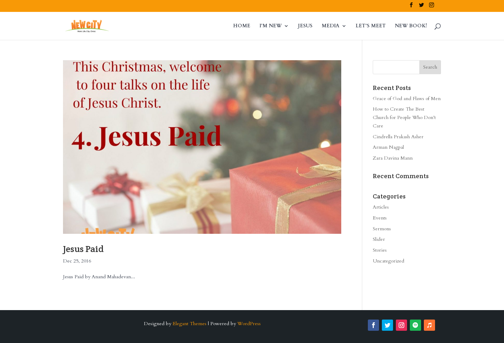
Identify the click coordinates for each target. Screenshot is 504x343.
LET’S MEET (371, 26)
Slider (379, 239)
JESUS (305, 26)
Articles (381, 207)
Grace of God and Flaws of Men (407, 98)
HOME (241, 26)
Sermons (382, 228)
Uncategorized (388, 261)
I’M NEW (270, 26)
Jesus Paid (83, 248)
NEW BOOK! (411, 26)
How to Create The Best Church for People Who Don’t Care (404, 117)
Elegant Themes (189, 323)
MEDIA (331, 26)
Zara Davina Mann (393, 158)
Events (380, 218)
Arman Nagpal (388, 147)
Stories (380, 250)
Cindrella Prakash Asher (398, 136)
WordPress (249, 323)
